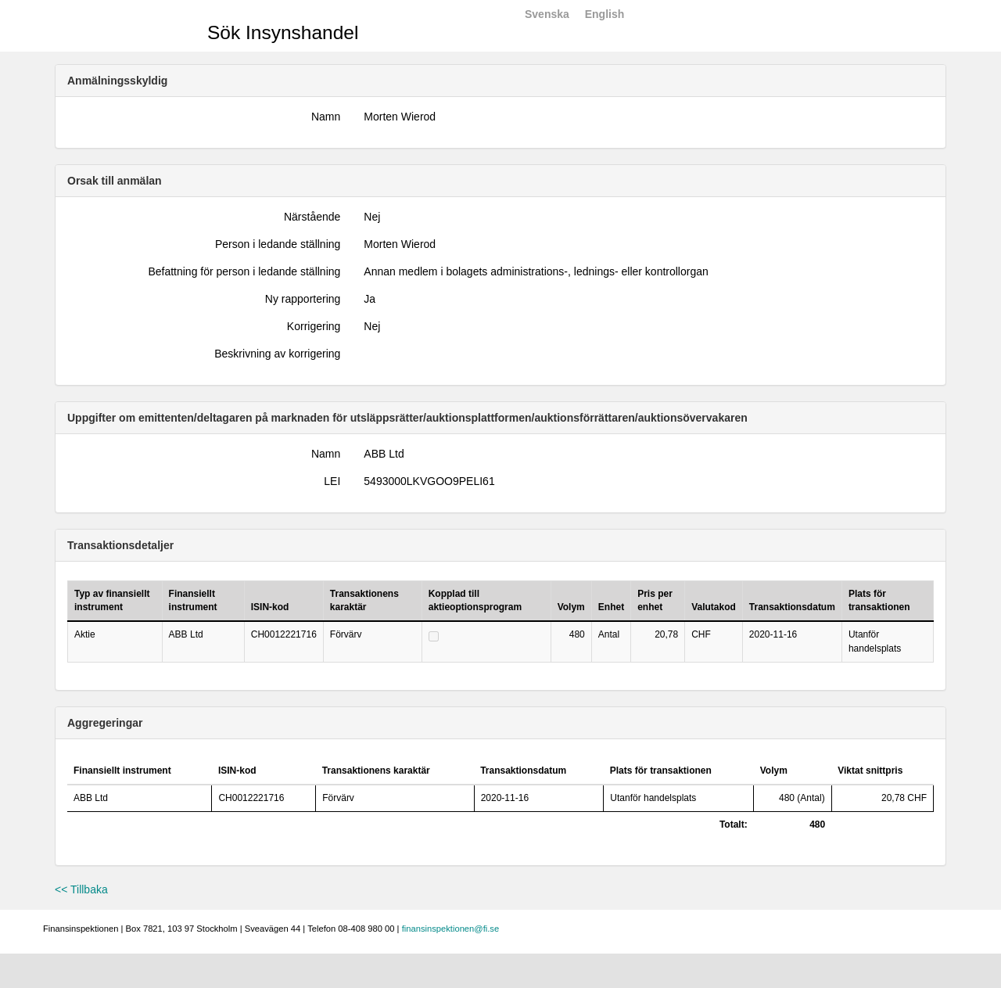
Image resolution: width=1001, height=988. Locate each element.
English (605, 14)
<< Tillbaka (81, 889)
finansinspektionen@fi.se (451, 928)
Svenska (547, 14)
